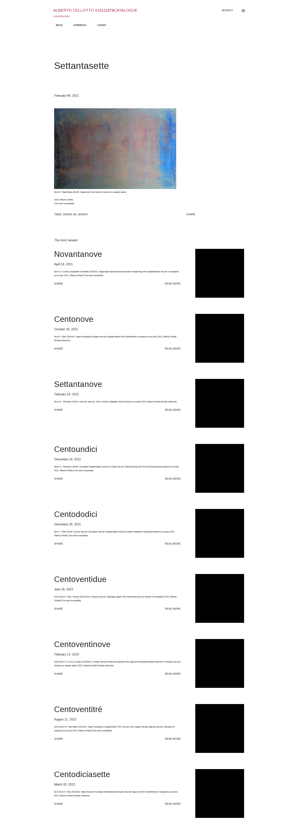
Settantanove (78, 384)
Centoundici (75, 449)
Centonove (73, 319)
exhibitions (77, 25)
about (56, 25)
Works (83, 214)
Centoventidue (80, 579)
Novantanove (78, 254)
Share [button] (190, 214)
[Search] (227, 10)
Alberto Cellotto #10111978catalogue (95, 10)
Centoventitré (78, 709)
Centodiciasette (82, 774)
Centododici (75, 514)
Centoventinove (82, 644)
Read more (173, 283)
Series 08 (69, 214)
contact (99, 25)
